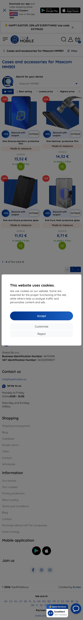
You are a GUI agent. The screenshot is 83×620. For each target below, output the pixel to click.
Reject (41, 334)
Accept (41, 316)
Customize (41, 326)
